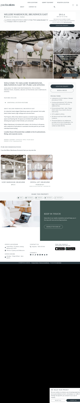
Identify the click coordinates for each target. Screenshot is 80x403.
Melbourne (8, 17)
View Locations (32, 2)
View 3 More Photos (70, 75)
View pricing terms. (67, 22)
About (22, 7)
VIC (12, 17)
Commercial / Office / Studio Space (25, 139)
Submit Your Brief (47, 2)
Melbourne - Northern (19, 17)
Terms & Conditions (44, 262)
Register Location (63, 2)
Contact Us (32, 7)
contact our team (56, 125)
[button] (54, 7)
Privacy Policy (35, 262)
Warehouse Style (17, 141)
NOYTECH (58, 262)
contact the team (41, 20)
